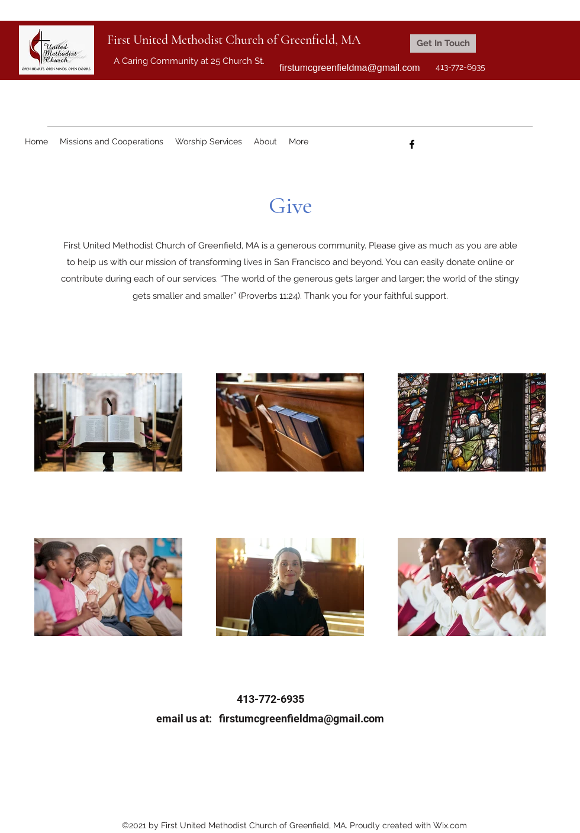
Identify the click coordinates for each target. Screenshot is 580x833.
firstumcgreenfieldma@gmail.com (349, 68)
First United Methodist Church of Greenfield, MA (233, 39)
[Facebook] (412, 144)
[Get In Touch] (443, 43)
